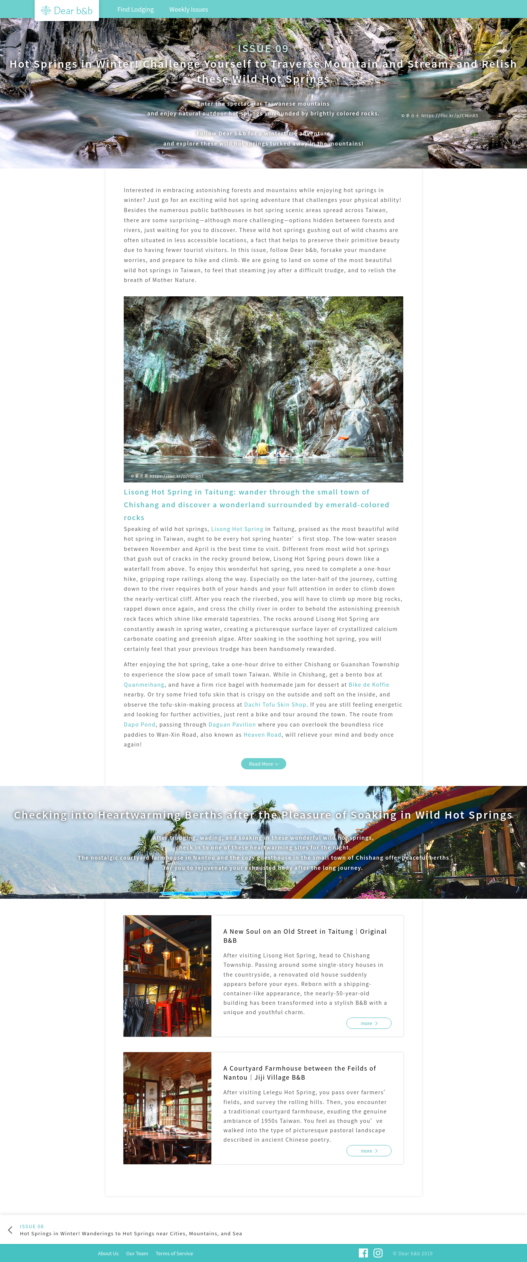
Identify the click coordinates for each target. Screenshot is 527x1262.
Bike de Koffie (369, 684)
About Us (108, 1253)
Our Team (137, 1253)
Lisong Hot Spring (237, 528)
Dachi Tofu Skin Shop (275, 704)
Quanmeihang (144, 684)
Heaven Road (263, 734)
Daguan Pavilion (232, 724)
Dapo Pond (140, 724)
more (366, 1023)
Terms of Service (174, 1253)
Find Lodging (135, 9)
